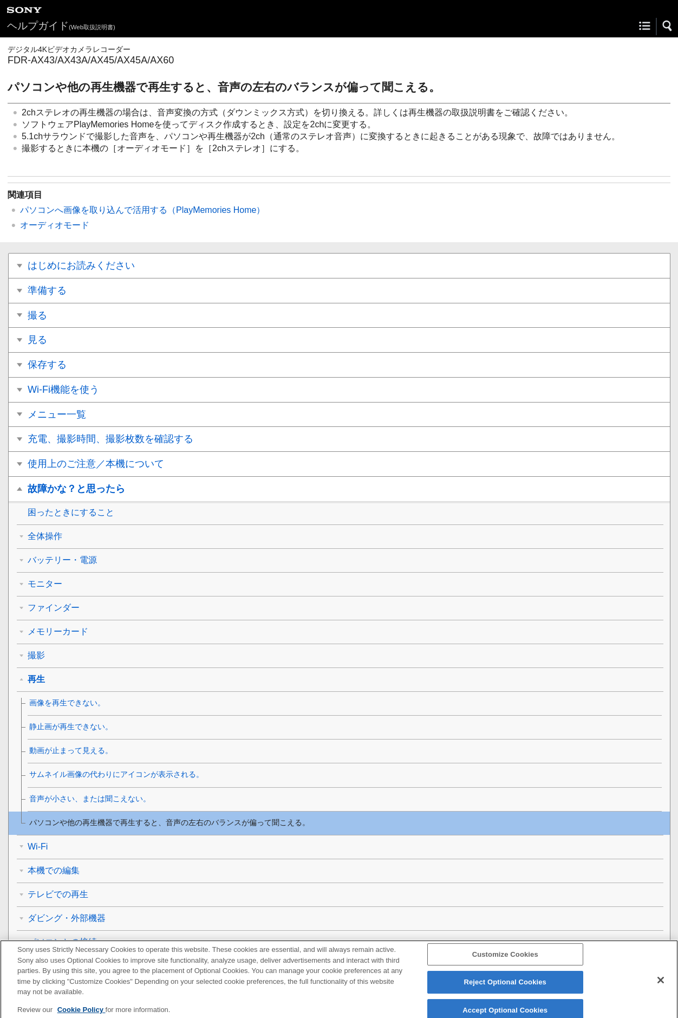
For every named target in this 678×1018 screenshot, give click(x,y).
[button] (667, 26)
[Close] (661, 986)
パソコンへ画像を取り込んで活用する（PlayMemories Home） (142, 210)
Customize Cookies (505, 960)
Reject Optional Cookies (505, 988)
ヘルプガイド (61, 25)
